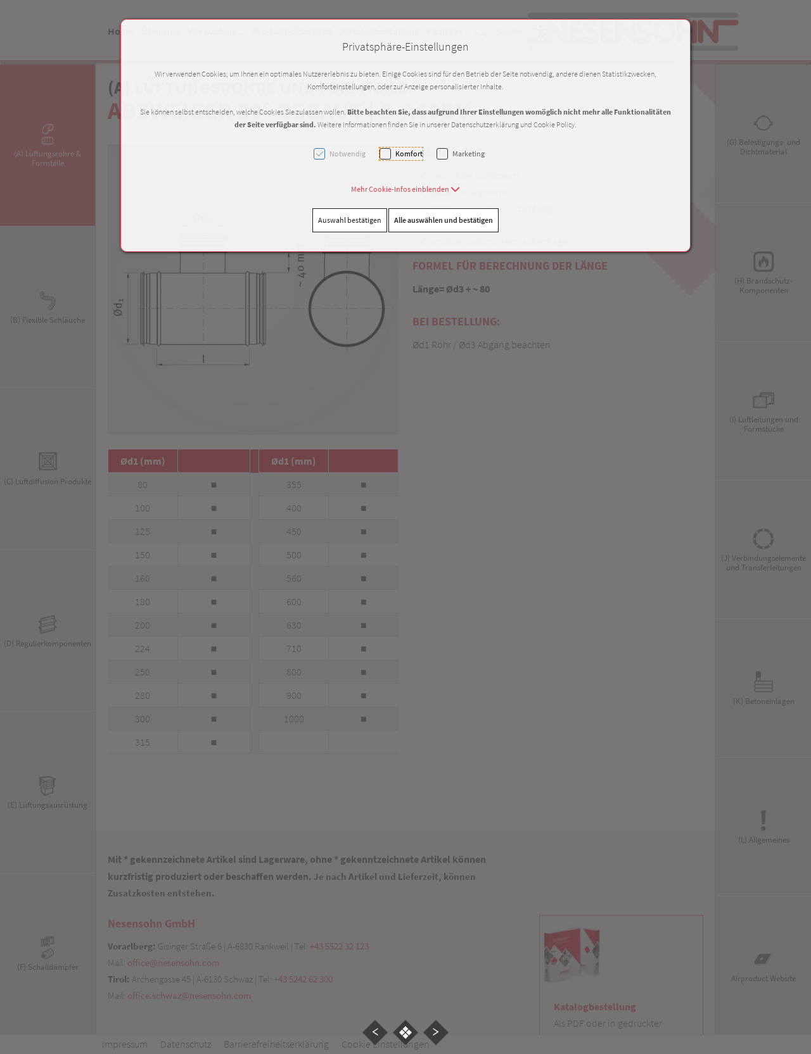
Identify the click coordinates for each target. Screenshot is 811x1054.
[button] (405, 189)
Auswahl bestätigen (349, 220)
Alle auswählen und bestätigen (443, 220)
